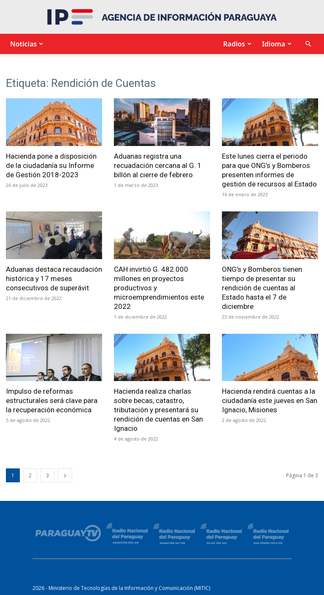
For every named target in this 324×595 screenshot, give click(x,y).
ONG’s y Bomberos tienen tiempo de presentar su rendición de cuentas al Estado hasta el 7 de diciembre (262, 288)
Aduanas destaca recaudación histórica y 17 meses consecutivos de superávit (54, 278)
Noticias (25, 44)
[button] (308, 44)
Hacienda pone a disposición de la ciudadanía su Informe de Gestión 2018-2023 (51, 165)
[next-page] (65, 475)
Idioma (275, 44)
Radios (236, 44)
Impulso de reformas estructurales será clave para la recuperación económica (51, 400)
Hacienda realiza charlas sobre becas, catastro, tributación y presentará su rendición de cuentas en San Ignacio (158, 410)
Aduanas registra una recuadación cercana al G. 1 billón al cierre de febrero (158, 165)
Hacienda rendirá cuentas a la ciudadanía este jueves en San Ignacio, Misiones (269, 400)
